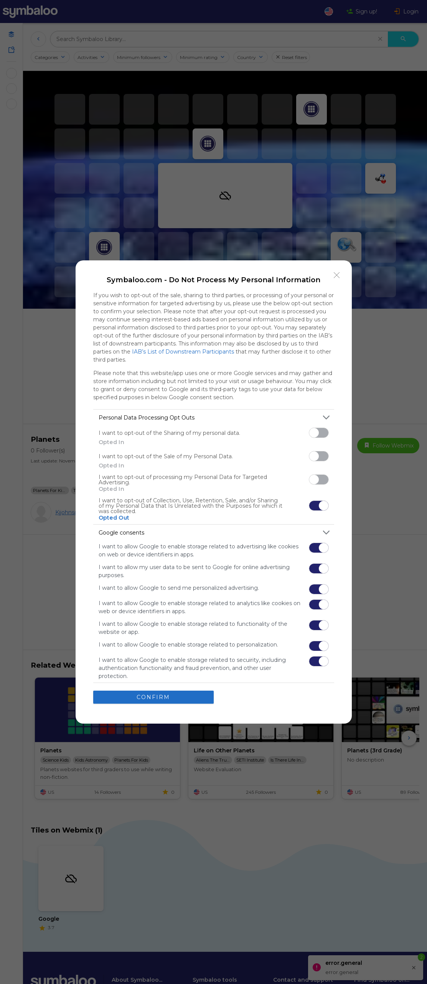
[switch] (319, 433)
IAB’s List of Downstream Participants (183, 351)
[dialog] (214, 492)
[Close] (337, 275)
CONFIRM (153, 696)
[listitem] (213, 417)
